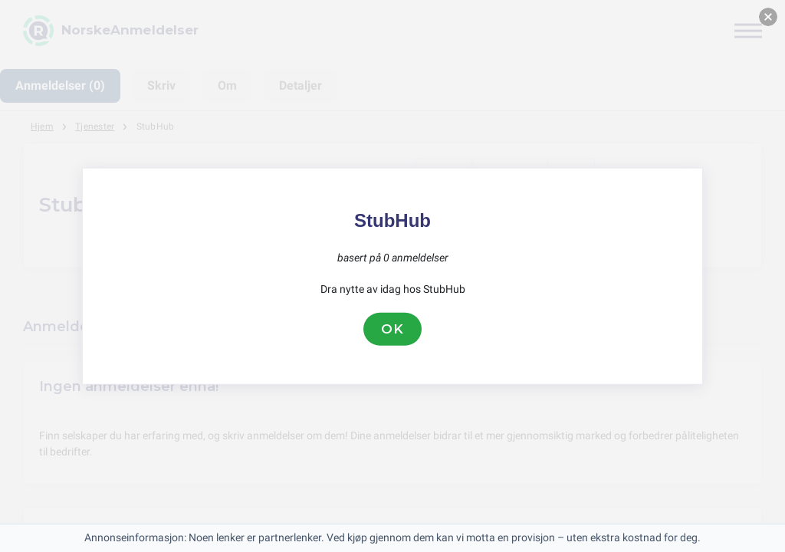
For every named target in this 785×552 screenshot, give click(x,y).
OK (392, 329)
